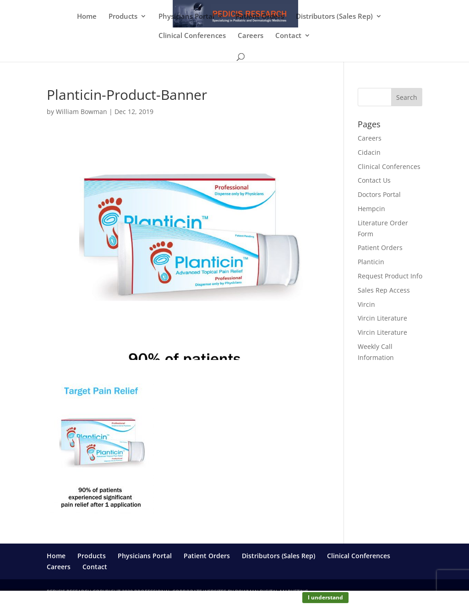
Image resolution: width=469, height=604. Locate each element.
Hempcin (371, 208)
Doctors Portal (379, 194)
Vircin (366, 304)
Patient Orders (259, 17)
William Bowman (81, 111)
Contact (288, 36)
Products (123, 17)
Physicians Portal (186, 17)
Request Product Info (390, 276)
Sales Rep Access (384, 290)
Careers (250, 36)
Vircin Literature (382, 318)
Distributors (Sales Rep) (334, 17)
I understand (325, 597)
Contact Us (374, 180)
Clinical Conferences (192, 36)
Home (87, 17)
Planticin (371, 261)
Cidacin (369, 152)
